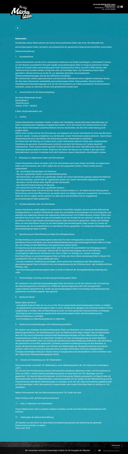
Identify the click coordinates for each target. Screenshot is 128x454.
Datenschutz (116, 445)
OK (99, 450)
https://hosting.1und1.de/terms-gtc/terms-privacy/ (37, 398)
